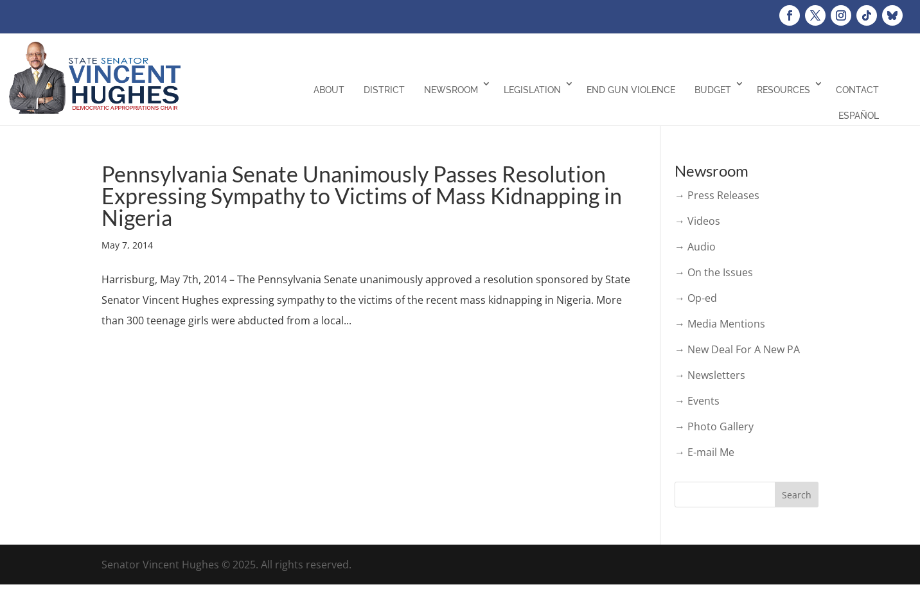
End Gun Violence (631, 90)
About (329, 90)
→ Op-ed (696, 298)
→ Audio (695, 247)
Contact (857, 90)
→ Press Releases (717, 195)
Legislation (532, 90)
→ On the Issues (714, 272)
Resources (783, 90)
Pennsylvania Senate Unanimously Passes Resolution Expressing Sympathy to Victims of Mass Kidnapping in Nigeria (362, 196)
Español (858, 115)
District (384, 90)
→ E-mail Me (704, 452)
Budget (712, 90)
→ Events (697, 401)
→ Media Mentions (720, 324)
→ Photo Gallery (714, 426)
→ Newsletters (710, 375)
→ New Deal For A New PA (737, 349)
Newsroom (451, 90)
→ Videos (697, 221)
